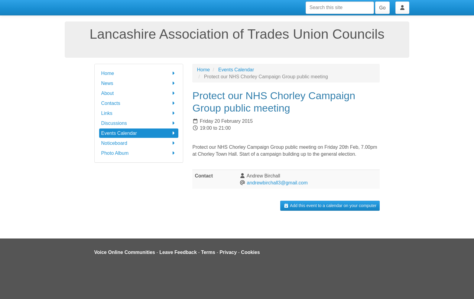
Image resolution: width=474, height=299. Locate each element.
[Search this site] (340, 8)
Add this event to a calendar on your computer (330, 205)
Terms (208, 252)
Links (139, 113)
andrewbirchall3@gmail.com (277, 182)
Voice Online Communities (124, 252)
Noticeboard (139, 143)
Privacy (228, 252)
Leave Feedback (178, 252)
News (139, 83)
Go (382, 7)
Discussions (139, 123)
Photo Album (139, 153)
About (139, 93)
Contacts (139, 103)
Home (139, 73)
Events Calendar (139, 133)
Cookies (250, 252)
